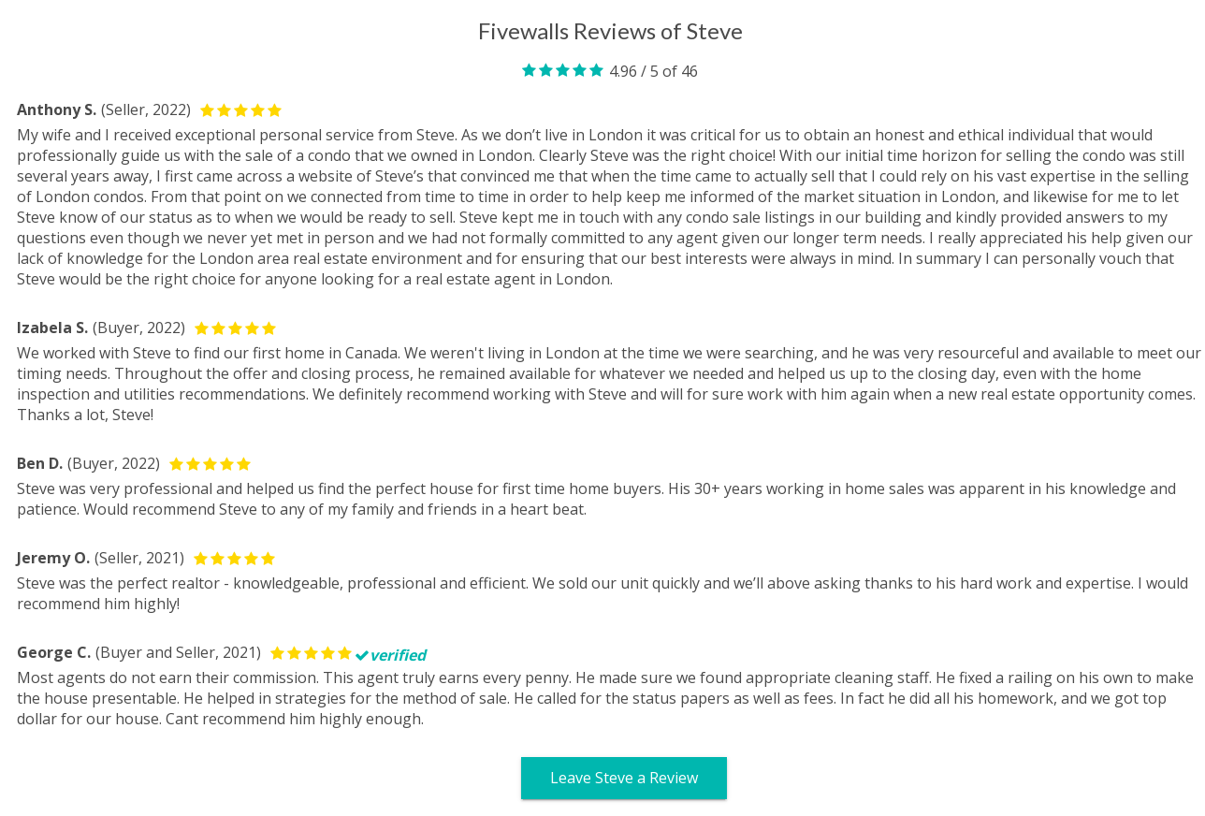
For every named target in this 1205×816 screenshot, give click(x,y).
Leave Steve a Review (624, 777)
